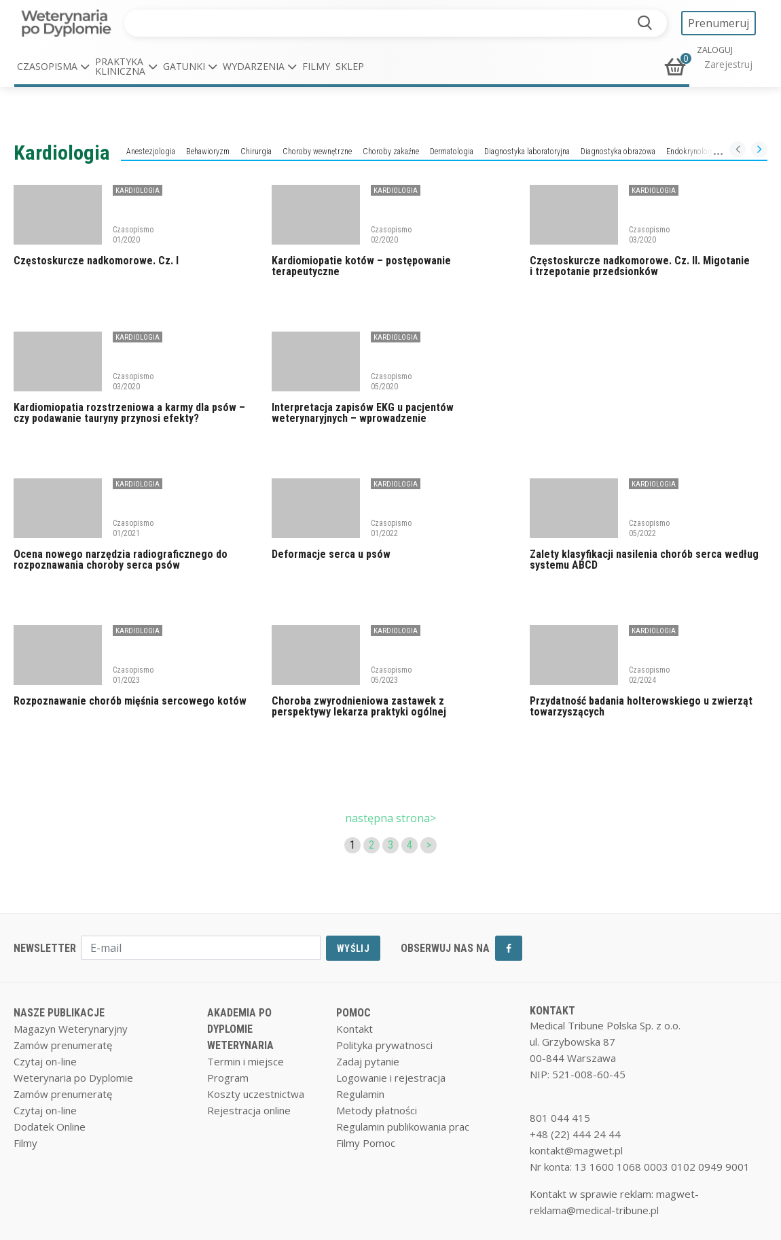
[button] (53, 66)
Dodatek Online (50, 1126)
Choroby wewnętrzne (317, 151)
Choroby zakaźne (391, 151)
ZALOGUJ (715, 50)
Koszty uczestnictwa (255, 1094)
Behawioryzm (208, 151)
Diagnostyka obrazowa (618, 151)
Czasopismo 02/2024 (649, 674)
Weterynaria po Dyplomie (73, 1077)
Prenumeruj (718, 23)
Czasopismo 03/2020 (649, 234)
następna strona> (390, 818)
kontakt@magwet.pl (576, 1150)
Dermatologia (451, 151)
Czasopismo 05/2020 (391, 381)
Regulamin (360, 1094)
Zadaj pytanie (367, 1061)
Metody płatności (376, 1110)
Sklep (349, 66)
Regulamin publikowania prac (402, 1126)
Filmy (316, 66)
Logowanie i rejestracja (391, 1077)
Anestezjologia (150, 151)
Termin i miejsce (245, 1061)
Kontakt (354, 1028)
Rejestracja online (249, 1110)
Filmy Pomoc (365, 1143)
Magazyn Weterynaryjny (71, 1028)
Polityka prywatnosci (384, 1045)
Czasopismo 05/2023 (391, 674)
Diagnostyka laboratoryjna (527, 151)
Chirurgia (256, 151)
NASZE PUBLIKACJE (59, 1012)
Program (228, 1077)
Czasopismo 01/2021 (133, 527)
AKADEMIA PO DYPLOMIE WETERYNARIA (240, 1029)
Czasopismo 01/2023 (133, 674)
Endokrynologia (692, 151)
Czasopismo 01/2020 (133, 234)
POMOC (353, 1012)
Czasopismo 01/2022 (391, 527)
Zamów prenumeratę (63, 1045)
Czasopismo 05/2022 (649, 527)
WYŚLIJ (353, 948)
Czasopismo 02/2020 (391, 234)
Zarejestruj (728, 64)
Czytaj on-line (45, 1061)
